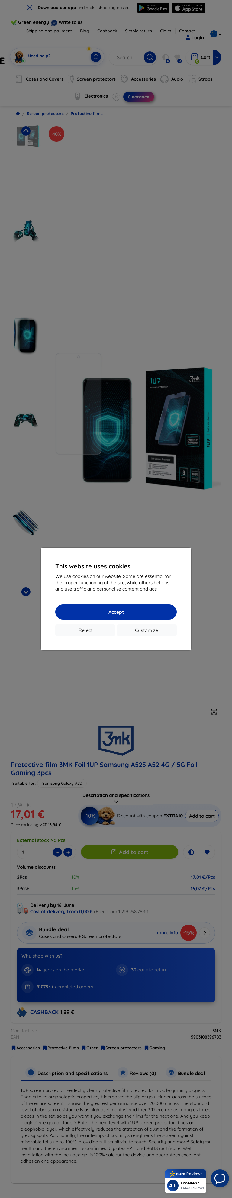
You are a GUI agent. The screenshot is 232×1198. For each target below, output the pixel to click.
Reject (85, 630)
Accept (116, 612)
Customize (146, 630)
